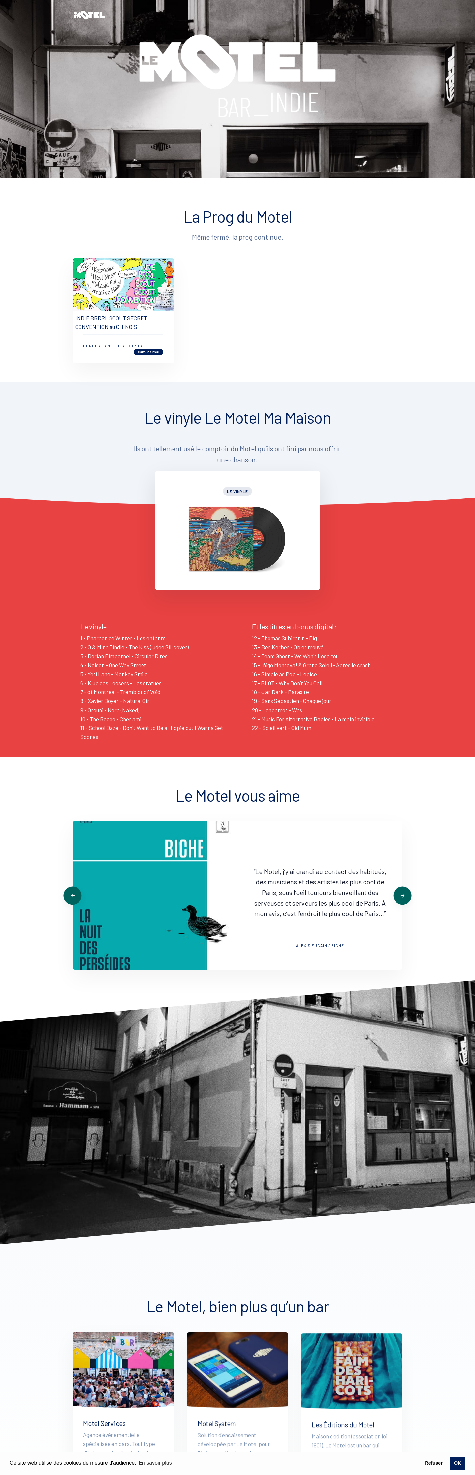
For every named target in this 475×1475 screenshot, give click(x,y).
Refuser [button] (434, 1463)
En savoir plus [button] (155, 1463)
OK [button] (457, 1463)
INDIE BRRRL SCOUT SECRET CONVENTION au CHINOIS (111, 354)
